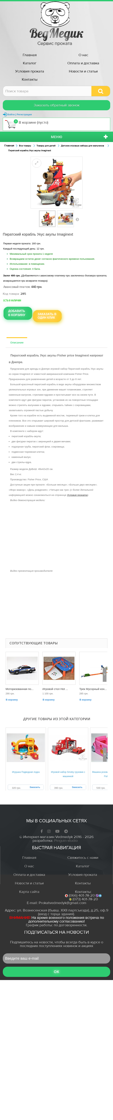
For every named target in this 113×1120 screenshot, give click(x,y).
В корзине (26, 124)
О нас (83, 55)
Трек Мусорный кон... (93, 688)
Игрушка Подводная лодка (25, 772)
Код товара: (11, 294)
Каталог (29, 63)
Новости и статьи (83, 71)
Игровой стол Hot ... (55, 688)
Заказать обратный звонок (56, 105)
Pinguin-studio (66, 840)
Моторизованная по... (20, 688)
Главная (30, 55)
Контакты (29, 79)
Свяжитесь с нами (82, 857)
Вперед (77, 219)
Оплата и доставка (83, 63)
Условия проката (29, 71)
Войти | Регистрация (19, 114)
